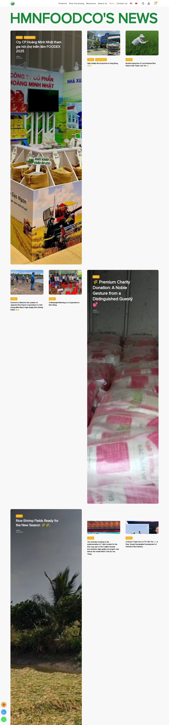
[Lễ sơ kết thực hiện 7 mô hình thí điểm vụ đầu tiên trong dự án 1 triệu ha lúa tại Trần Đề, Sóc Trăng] (103, 544)
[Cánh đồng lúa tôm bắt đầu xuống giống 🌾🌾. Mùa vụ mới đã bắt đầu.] (39, 523)
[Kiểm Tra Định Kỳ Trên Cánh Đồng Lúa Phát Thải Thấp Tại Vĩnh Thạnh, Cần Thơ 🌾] (142, 41)
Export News (29, 37)
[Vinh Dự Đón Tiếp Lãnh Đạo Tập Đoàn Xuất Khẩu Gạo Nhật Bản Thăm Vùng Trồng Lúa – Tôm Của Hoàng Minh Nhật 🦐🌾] (27, 280)
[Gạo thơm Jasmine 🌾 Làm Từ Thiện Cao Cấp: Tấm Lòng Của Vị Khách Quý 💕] (123, 370)
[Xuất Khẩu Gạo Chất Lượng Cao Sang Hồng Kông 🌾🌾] (104, 41)
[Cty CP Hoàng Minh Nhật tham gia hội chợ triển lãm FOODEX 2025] (39, 47)
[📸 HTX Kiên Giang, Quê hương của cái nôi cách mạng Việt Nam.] (65, 280)
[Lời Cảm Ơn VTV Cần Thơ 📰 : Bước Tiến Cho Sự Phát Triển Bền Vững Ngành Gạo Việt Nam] (142, 541)
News (19, 37)
